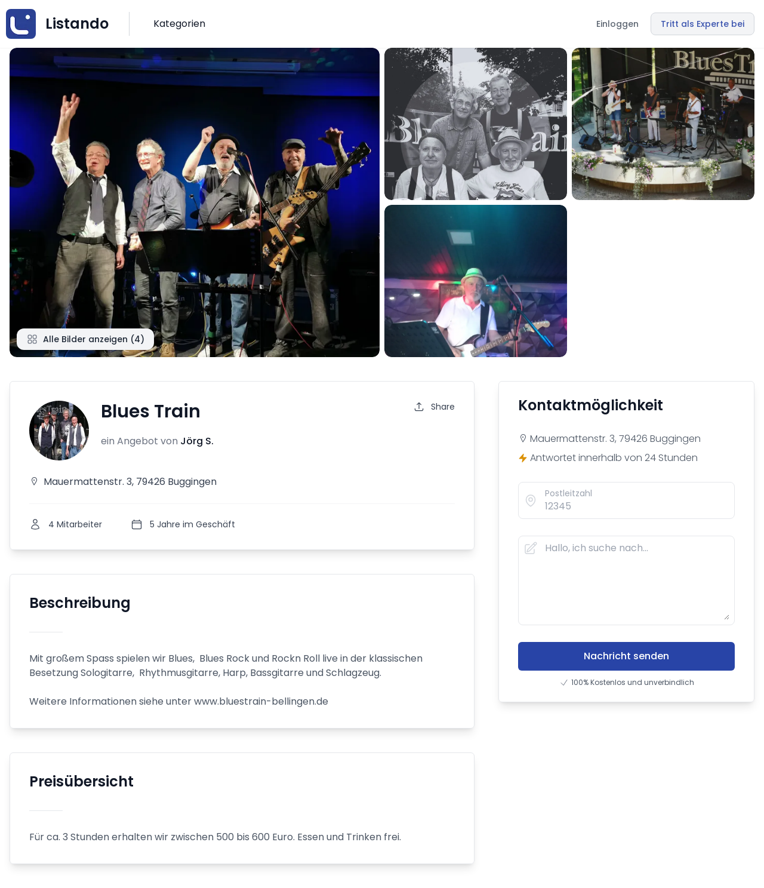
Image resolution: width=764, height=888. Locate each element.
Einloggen (617, 24)
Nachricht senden (626, 656)
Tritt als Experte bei (702, 24)
